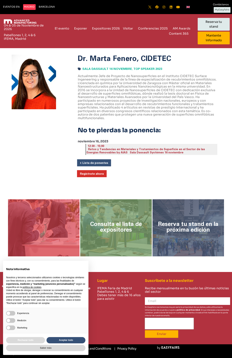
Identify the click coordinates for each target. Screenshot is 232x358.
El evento (63, 28)
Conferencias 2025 (154, 28)
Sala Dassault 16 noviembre (107, 68)
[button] (11, 7)
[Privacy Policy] (125, 348)
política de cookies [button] (31, 287)
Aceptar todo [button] (66, 340)
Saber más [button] (46, 348)
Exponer (81, 28)
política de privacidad (188, 310)
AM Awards (181, 28)
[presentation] (169, 323)
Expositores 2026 (106, 28)
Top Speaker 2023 (147, 68)
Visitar (129, 28)
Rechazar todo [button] (26, 340)
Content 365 (179, 34)
